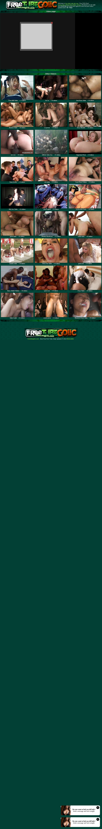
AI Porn (79, 5)
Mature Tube (61, 5)
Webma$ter (70, 339)
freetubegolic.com (33, 339)
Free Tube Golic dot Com (71, 3)
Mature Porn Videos (70, 5)
